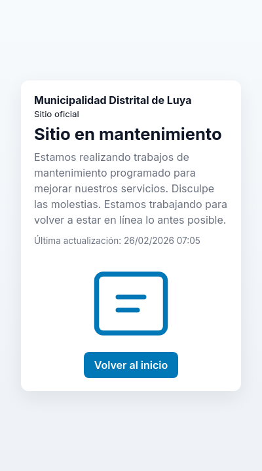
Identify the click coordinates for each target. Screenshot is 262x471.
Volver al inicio (131, 365)
